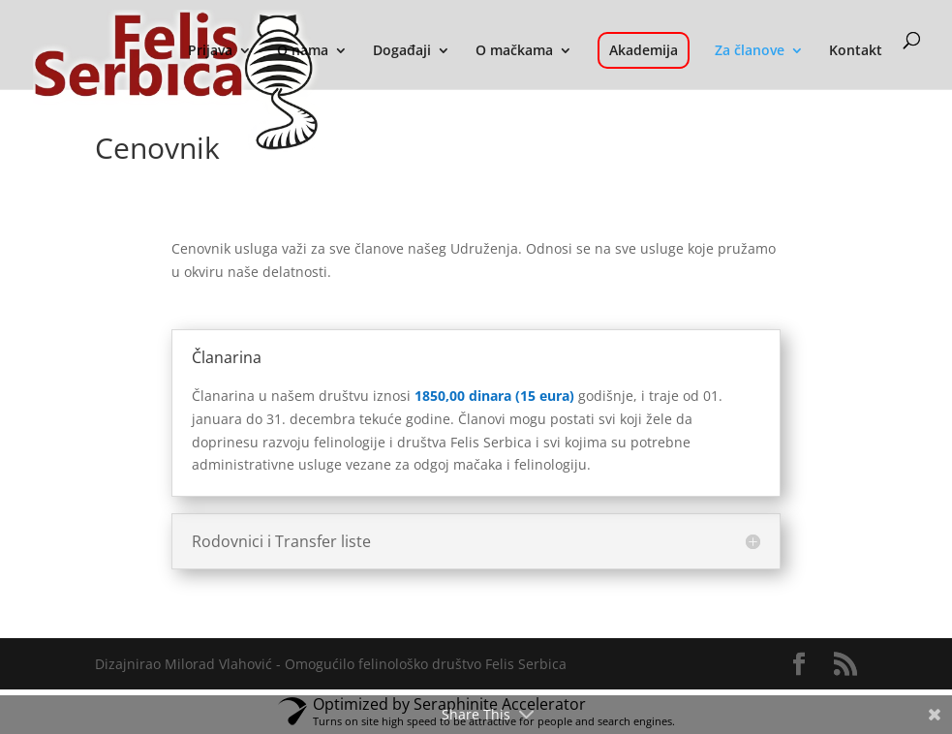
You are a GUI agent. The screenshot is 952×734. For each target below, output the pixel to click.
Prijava (210, 51)
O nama (302, 51)
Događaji (402, 51)
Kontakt (855, 51)
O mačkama (514, 51)
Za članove (749, 51)
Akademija (643, 50)
